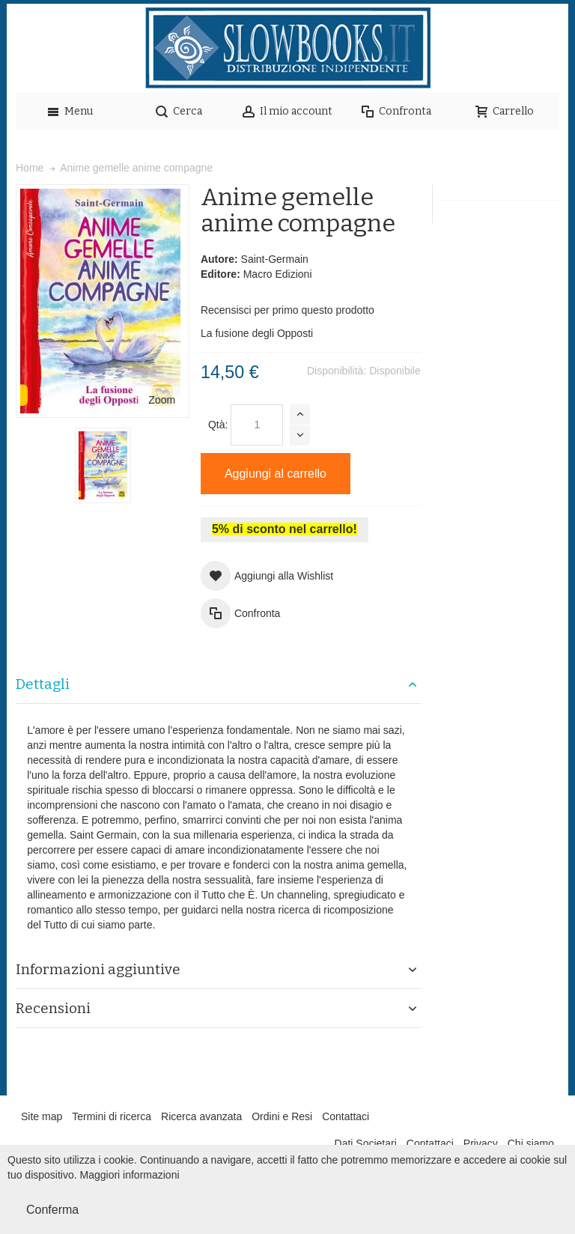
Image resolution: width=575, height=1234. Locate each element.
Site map (41, 1116)
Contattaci (345, 1116)
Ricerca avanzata (201, 1116)
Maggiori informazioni (130, 1175)
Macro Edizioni (277, 274)
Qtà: (218, 425)
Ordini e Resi (282, 1116)
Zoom (161, 400)
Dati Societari (366, 1143)
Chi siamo (531, 1143)
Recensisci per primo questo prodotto (287, 310)
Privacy (480, 1143)
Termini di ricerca (111, 1116)
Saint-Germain (274, 259)
